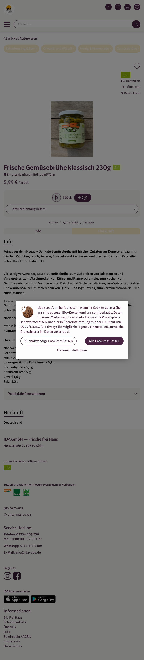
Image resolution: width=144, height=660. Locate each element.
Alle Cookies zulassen (104, 341)
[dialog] (72, 330)
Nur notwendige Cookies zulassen (48, 341)
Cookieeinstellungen (72, 350)
